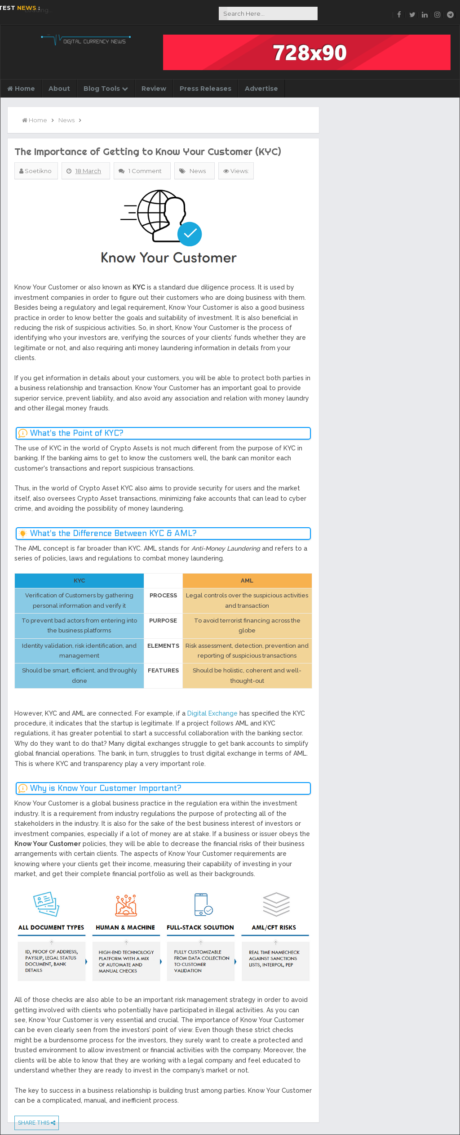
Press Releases (205, 89)
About (59, 89)
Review (154, 89)
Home (21, 89)
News (198, 170)
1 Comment (145, 170)
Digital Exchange (212, 713)
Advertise (261, 89)
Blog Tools (106, 89)
